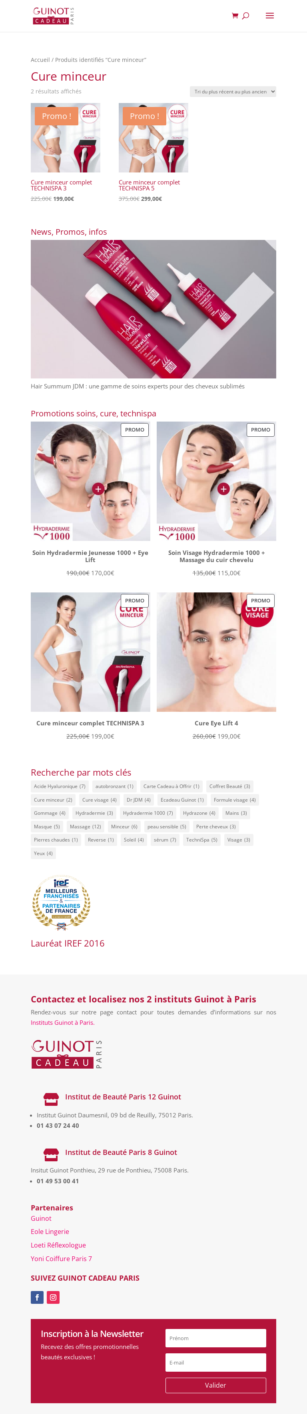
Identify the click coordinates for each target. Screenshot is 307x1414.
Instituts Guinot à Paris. (63, 1022)
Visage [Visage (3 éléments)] (238, 840)
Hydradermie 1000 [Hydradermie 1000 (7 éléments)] (148, 813)
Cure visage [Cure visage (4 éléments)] (99, 800)
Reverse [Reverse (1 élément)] (101, 840)
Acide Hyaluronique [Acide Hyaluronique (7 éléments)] (60, 786)
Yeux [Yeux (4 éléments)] (43, 853)
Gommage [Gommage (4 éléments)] (50, 813)
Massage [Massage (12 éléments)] (85, 827)
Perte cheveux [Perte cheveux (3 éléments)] (216, 827)
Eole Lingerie (50, 1231)
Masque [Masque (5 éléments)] (47, 827)
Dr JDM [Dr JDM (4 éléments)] (139, 800)
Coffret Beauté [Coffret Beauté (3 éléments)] (229, 786)
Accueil (40, 59)
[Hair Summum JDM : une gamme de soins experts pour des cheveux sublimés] (153, 310)
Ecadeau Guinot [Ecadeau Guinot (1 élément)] (182, 800)
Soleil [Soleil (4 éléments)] (134, 840)
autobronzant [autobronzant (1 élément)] (115, 786)
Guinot (41, 1218)
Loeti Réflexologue (58, 1245)
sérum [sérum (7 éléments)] (165, 840)
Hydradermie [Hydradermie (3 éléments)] (94, 813)
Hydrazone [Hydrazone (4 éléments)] (199, 813)
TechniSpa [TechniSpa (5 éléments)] (201, 840)
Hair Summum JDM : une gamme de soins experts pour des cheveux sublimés (138, 386)
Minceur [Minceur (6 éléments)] (124, 827)
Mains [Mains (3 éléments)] (236, 813)
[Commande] (233, 91)
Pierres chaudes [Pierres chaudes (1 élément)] (56, 840)
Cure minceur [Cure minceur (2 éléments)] (53, 800)
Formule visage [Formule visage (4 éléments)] (235, 800)
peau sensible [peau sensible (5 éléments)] (167, 827)
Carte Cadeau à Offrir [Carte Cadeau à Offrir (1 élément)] (171, 786)
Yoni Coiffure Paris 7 (61, 1258)
